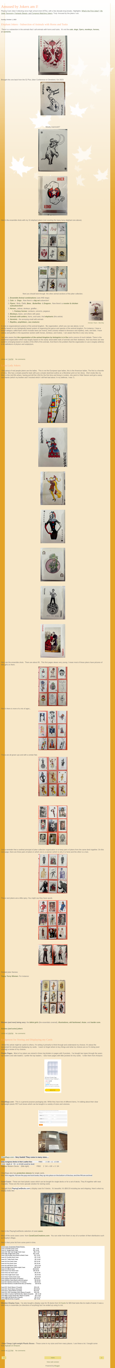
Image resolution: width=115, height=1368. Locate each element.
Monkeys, (14, 314)
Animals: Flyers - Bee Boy (96, 323)
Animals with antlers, (18, 316)
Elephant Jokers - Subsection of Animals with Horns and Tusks (34, 24)
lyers (82, 29)
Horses (13, 308)
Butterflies (36, 303)
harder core (95, 1022)
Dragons (47, 303)
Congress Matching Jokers (42, 13)
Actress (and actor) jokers (12, 1029)
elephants (49, 316)
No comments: (20, 359)
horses (96, 29)
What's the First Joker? (90, 11)
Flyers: (13, 303)
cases (40, 1231)
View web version (53, 1362)
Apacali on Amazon (12, 1346)
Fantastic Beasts (21, 13)
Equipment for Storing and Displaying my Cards (26, 1039)
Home (53, 1358)
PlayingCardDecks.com (21, 1188)
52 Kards (62, 1303)
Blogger (57, 1366)
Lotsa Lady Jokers (10, 365)
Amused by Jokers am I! (19, 6)
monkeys (88, 29)
